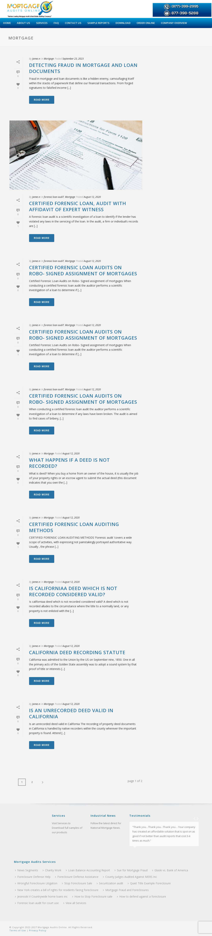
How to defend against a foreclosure (141, 896)
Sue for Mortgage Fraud (131, 870)
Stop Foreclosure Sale (77, 883)
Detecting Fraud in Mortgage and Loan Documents (83, 68)
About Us (23, 23)
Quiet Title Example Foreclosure (149, 883)
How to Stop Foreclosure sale (92, 896)
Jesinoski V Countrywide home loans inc (41, 896)
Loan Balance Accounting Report (88, 870)
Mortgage (49, 58)
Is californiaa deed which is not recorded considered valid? (73, 591)
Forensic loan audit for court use (37, 903)
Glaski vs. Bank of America (170, 870)
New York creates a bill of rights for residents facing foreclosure (56, 890)
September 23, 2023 (73, 58)
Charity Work (52, 870)
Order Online (146, 23)
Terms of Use (17, 930)
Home (7, 23)
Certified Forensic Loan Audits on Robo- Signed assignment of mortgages (83, 270)
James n (36, 58)
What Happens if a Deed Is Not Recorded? (69, 463)
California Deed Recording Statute (77, 652)
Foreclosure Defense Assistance (76, 877)
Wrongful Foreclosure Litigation (36, 883)
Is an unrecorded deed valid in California (71, 713)
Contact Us (73, 23)
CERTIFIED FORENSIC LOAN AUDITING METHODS (74, 527)
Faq (56, 23)
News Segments (26, 870)
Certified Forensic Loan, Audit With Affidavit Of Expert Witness (77, 206)
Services (42, 23)
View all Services (74, 903)
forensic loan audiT (54, 197)
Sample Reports (98, 23)
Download (123, 23)
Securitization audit (110, 883)
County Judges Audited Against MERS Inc (130, 877)
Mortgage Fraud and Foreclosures (126, 890)
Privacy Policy (37, 930)
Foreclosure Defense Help (32, 877)
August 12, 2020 (92, 197)
